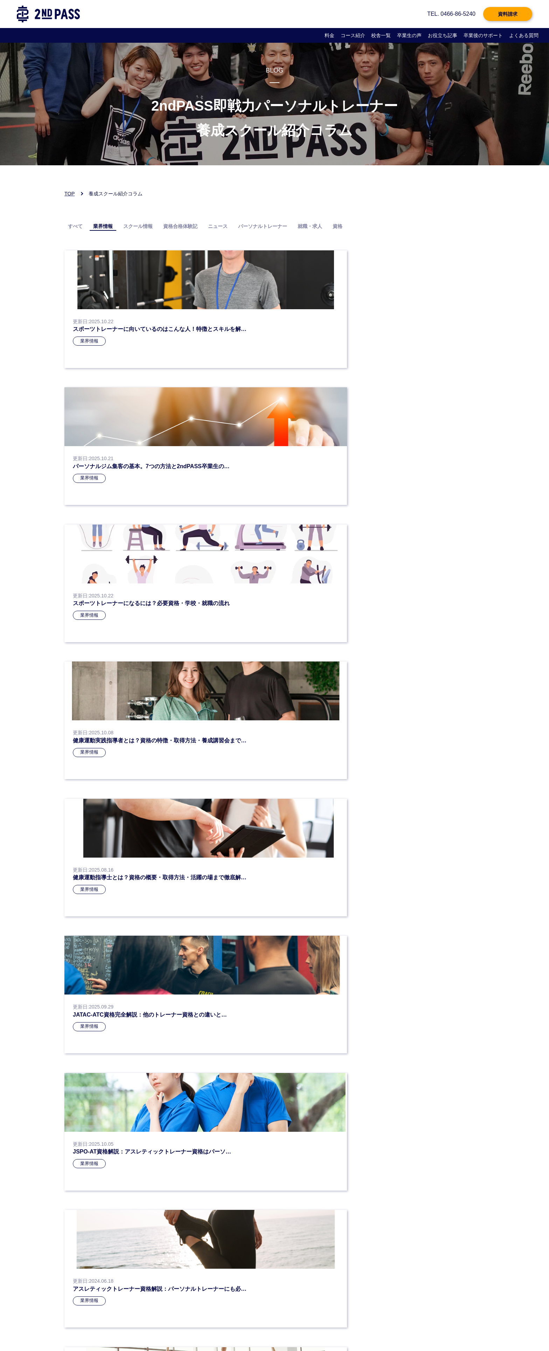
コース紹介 (353, 35)
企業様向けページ (271, 1328)
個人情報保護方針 (146, 1328)
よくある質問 (523, 35)
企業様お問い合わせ (323, 1328)
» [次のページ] (325, 700)
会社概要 (187, 1328)
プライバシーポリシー (91, 1328)
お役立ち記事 (442, 35)
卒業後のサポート (483, 35)
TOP (69, 193)
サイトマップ (371, 1328)
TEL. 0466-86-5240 (451, 14)
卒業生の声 (409, 35)
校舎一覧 (381, 35)
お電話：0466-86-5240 (93, 1250)
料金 (329, 35)
